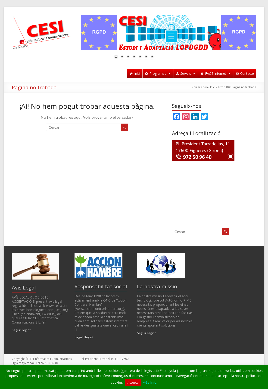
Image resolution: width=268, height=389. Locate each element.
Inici (137, 73)
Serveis (188, 73)
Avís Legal (24, 287)
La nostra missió (157, 286)
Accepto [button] (133, 382)
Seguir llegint (21, 330)
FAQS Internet (218, 73)
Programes (160, 73)
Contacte (247, 73)
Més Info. (149, 382)
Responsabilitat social (101, 286)
